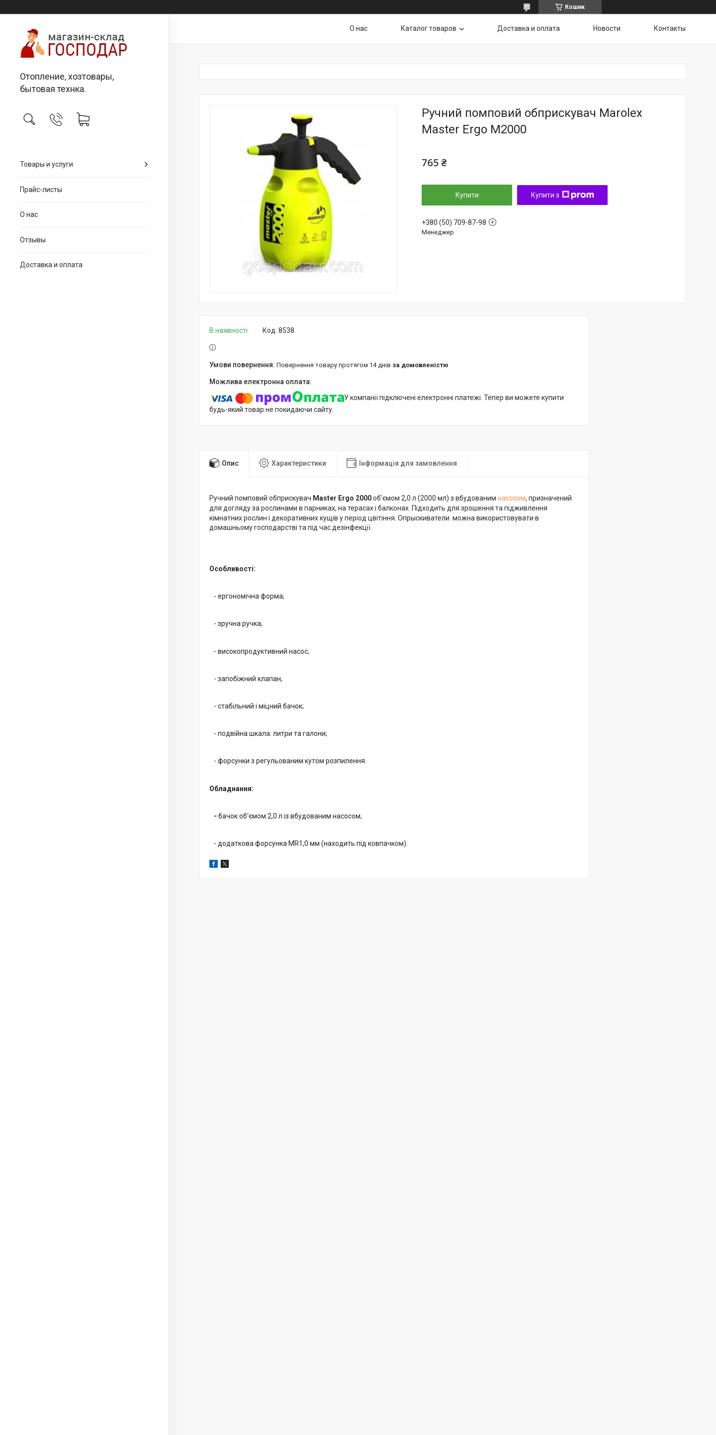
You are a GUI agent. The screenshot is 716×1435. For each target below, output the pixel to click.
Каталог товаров (428, 28)
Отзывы (33, 240)
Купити (467, 195)
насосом (512, 498)
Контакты (670, 28)
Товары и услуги (46, 164)
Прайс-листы (41, 190)
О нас (29, 214)
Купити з (562, 195)
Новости (607, 28)
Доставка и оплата (51, 265)
